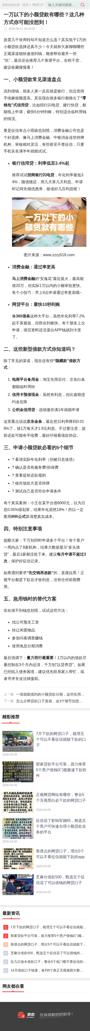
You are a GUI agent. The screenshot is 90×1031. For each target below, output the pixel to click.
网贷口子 (38, 4)
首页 (25, 4)
